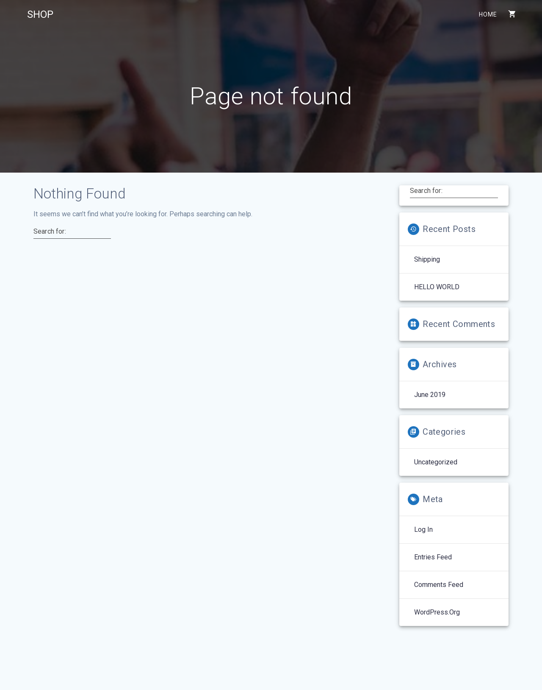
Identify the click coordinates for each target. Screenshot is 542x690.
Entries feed (433, 557)
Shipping (427, 259)
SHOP (40, 14)
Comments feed (438, 585)
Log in (423, 529)
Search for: (49, 231)
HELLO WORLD (436, 287)
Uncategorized (435, 462)
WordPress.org (437, 612)
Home (487, 14)
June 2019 (429, 395)
